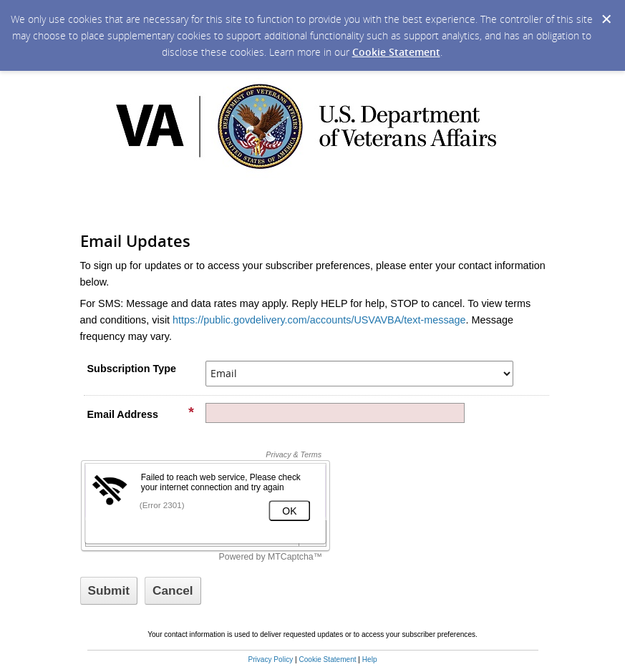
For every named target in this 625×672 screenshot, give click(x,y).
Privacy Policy (270, 659)
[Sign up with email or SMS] (109, 591)
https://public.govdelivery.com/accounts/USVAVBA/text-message (319, 320)
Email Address (141, 413)
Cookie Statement (396, 52)
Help (369, 659)
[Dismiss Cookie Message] (606, 19)
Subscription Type (131, 368)
